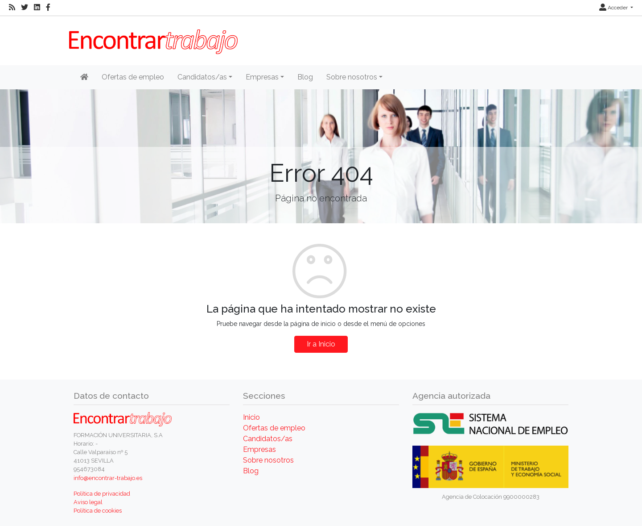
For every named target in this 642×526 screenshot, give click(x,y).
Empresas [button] (262, 77)
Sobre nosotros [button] (351, 77)
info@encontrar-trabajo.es (108, 478)
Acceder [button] (614, 7)
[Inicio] (84, 77)
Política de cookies (98, 510)
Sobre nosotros (268, 460)
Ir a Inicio (321, 344)
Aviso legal (88, 502)
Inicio (251, 417)
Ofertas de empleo (133, 77)
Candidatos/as (267, 438)
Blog (305, 77)
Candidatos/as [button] (202, 77)
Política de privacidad (102, 493)
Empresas (259, 449)
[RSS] (12, 7)
